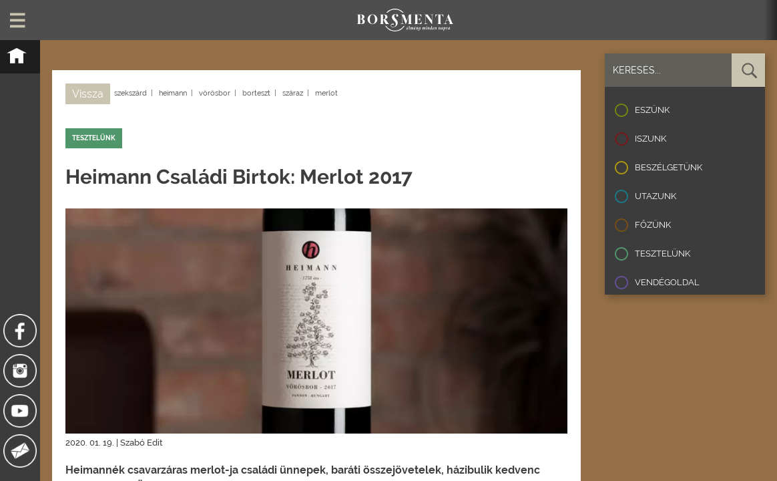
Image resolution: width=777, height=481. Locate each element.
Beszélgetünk (668, 167)
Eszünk (652, 110)
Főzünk (653, 225)
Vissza (87, 94)
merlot (326, 93)
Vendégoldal (667, 282)
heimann (173, 93)
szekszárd (130, 93)
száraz (292, 93)
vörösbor (214, 93)
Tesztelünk (662, 254)
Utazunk (655, 196)
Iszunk (650, 139)
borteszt (256, 93)
